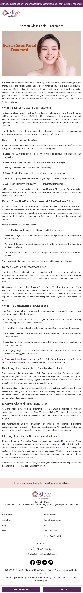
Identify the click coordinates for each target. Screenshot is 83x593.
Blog (4, 525)
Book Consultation (52, 520)
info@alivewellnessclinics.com (41, 554)
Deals (4, 530)
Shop (46, 525)
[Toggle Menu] (79, 13)
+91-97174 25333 (41, 548)
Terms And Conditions (54, 536)
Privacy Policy (50, 530)
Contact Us (62, 589)
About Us (6, 520)
